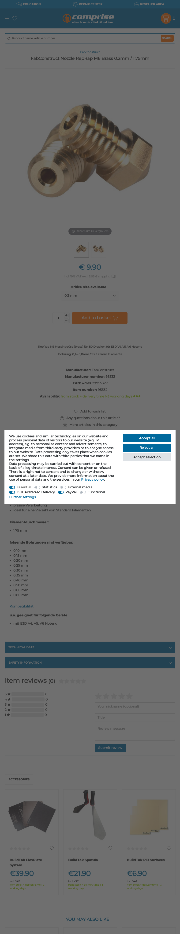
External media (80, 487)
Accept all (147, 438)
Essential (24, 487)
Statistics (49, 487)
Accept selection (147, 457)
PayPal (71, 492)
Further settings (22, 497)
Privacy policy (92, 479)
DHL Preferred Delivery (36, 492)
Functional (96, 492)
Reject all (146, 447)
